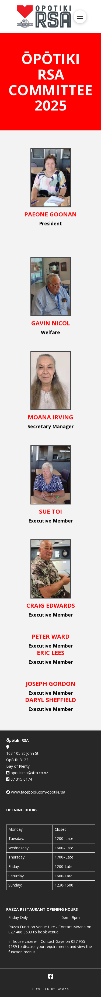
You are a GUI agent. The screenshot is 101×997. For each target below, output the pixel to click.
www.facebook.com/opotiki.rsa (38, 792)
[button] (80, 16)
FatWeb (63, 989)
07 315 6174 (20, 779)
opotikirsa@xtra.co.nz (28, 772)
